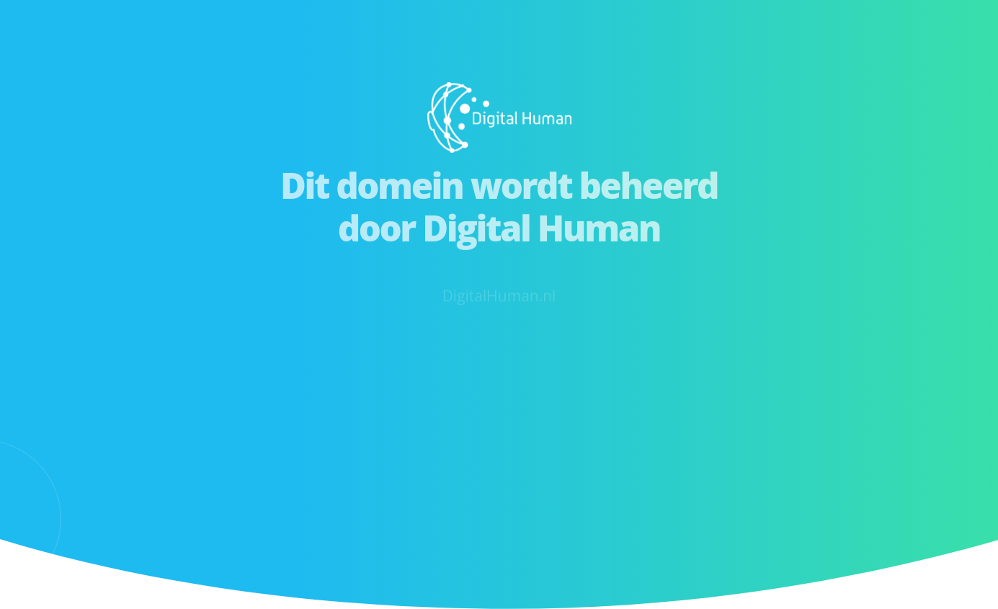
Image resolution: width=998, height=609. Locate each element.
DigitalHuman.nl (499, 303)
